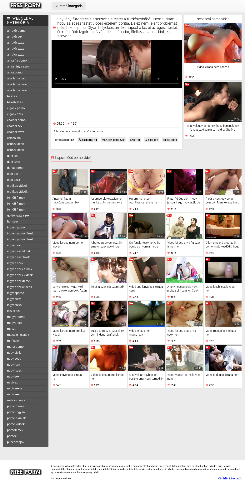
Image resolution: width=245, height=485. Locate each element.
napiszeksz (14, 388)
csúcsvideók (15, 144)
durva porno (15, 168)
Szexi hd (135, 139)
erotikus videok (17, 186)
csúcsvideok (15, 150)
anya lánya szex (18, 66)
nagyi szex (14, 370)
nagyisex (13, 376)
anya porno (14, 72)
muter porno (15, 346)
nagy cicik (14, 352)
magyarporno (16, 317)
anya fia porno (17, 60)
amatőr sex (14, 36)
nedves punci (16, 400)
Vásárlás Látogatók (230, 478)
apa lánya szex (17, 84)
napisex (12, 382)
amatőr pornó (16, 30)
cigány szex (15, 114)
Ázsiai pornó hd (87, 139)
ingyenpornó (15, 293)
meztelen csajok (18, 335)
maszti (11, 329)
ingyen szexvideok (19, 287)
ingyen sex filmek (19, 251)
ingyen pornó (16, 227)
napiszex (13, 394)
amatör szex (15, 48)
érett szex (13, 180)
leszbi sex (13, 311)
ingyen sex (14, 245)
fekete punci (170, 139)
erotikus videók (17, 191)
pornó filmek (15, 406)
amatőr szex (15, 42)
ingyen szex (15, 263)
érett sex (12, 174)
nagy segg (14, 358)
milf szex (13, 340)
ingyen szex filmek (19, 269)
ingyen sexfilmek (18, 257)
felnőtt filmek (16, 197)
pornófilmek (15, 430)
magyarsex (14, 323)
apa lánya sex (16, 78)
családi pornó (16, 120)
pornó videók (16, 424)
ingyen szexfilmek (19, 281)
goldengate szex (18, 215)
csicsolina (14, 138)
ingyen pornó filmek (20, 233)
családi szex (15, 132)
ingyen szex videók (20, 275)
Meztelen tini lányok (113, 139)
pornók (12, 436)
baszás (12, 96)
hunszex (12, 221)
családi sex (14, 126)
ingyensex (14, 299)
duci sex (12, 156)
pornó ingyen (16, 412)
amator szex (15, 54)
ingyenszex (14, 305)
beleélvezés (15, 102)
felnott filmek (16, 203)
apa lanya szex (17, 90)
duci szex (13, 162)
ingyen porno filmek (20, 239)
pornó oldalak (16, 418)
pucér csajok (15, 442)
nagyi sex (13, 364)
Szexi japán (151, 139)
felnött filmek (16, 209)
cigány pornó (16, 108)
